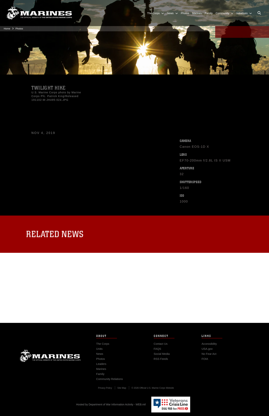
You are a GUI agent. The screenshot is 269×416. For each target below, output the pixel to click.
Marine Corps (50, 363)
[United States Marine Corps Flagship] (39, 13)
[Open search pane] (259, 13)
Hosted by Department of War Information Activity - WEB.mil (111, 404)
